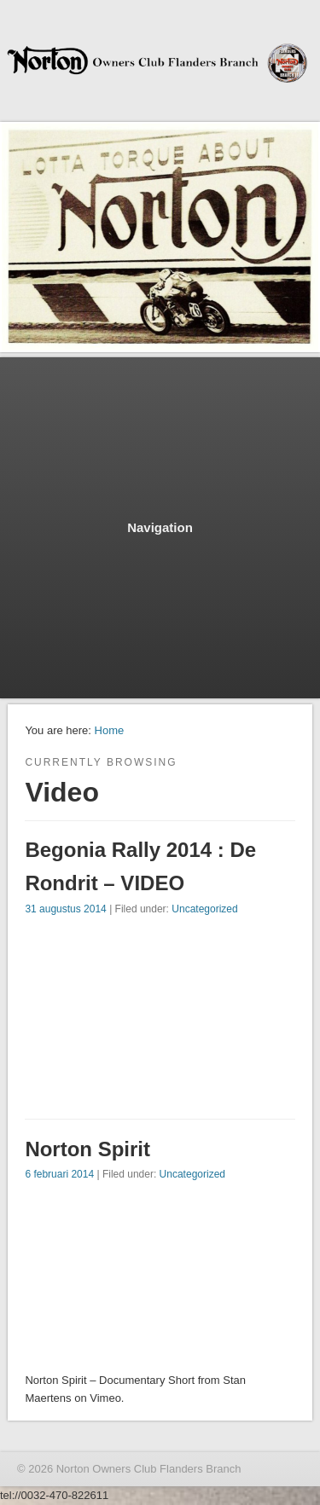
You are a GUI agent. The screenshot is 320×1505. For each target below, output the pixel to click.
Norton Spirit (87, 1149)
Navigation (160, 527)
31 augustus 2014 (65, 909)
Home (110, 730)
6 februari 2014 (59, 1174)
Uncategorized (204, 909)
